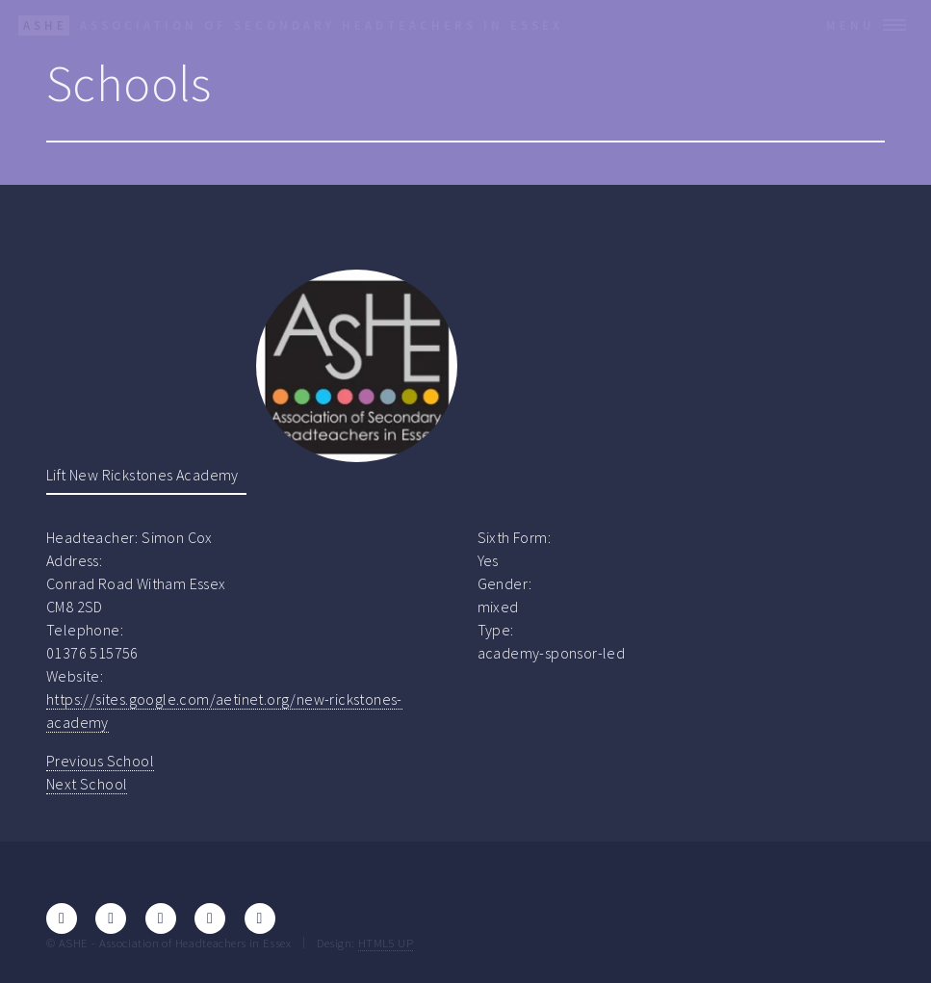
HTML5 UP (385, 942)
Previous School (100, 760)
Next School (86, 783)
